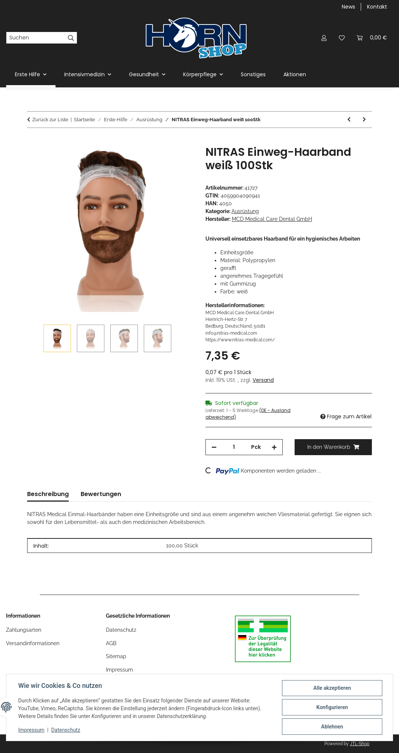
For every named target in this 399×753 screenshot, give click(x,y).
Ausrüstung (245, 211)
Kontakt (377, 6)
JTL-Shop (359, 743)
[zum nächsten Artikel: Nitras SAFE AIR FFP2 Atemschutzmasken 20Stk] (364, 120)
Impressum (31, 730)
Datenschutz (65, 730)
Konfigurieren (332, 707)
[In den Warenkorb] (33, 141)
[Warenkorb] (372, 38)
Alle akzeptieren (332, 688)
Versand (263, 380)
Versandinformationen (32, 643)
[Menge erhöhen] (274, 447)
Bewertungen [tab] (101, 494)
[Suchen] (35, 38)
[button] (324, 38)
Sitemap (116, 656)
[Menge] (234, 447)
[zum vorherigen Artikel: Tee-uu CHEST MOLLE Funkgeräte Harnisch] (349, 120)
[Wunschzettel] (342, 38)
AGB (111, 643)
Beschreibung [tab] (48, 494)
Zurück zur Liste (50, 119)
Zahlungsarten (23, 630)
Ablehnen (332, 727)
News (348, 6)
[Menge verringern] (214, 447)
